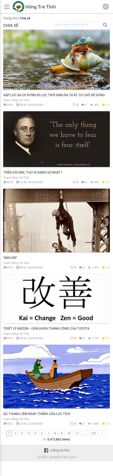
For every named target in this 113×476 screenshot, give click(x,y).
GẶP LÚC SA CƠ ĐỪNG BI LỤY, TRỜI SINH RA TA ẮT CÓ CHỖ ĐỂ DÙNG (54, 95)
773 (93, 433)
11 (77, 433)
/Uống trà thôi (56, 450)
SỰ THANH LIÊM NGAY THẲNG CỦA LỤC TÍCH (36, 414)
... (85, 433)
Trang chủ (10, 18)
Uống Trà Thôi (40, 7)
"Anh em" (10, 258)
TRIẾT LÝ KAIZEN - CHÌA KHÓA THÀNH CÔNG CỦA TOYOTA (46, 329)
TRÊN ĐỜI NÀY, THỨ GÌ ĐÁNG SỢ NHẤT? (32, 172)
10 (69, 433)
